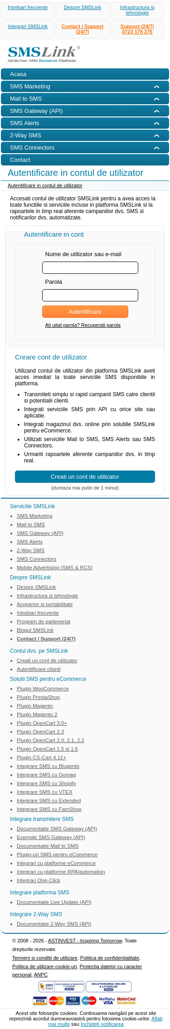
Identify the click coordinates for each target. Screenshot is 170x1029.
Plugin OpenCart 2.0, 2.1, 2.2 (50, 740)
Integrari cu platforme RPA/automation (61, 871)
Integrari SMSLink (28, 26)
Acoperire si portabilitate (45, 604)
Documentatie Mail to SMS (47, 846)
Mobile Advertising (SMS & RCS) (54, 567)
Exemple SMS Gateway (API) (51, 837)
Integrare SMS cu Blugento (48, 766)
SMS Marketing (35, 516)
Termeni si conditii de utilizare (45, 958)
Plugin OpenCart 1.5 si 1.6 (47, 749)
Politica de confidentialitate (109, 958)
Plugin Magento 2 (37, 714)
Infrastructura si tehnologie (137, 10)
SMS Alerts (30, 541)
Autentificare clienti (39, 669)
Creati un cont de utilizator (47, 660)
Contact (20, 159)
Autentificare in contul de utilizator (45, 185)
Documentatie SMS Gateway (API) (57, 828)
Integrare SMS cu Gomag (46, 774)
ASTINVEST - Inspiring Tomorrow (85, 940)
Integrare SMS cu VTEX (45, 792)
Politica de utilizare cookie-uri (44, 966)
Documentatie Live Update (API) (54, 902)
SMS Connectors (36, 559)
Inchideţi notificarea (102, 1024)
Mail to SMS (31, 524)
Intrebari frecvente (28, 7)
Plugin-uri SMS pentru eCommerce (57, 854)
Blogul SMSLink (35, 630)
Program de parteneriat (43, 621)
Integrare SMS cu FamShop (49, 809)
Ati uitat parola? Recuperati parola (83, 325)
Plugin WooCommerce (43, 688)
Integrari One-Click (38, 880)
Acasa (18, 74)
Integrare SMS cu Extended (49, 800)
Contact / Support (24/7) (82, 29)
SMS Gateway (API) (40, 533)
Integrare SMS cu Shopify (46, 783)
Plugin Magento (35, 706)
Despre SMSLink (83, 7)
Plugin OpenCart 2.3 (40, 731)
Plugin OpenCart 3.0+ (42, 723)
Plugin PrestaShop (38, 697)
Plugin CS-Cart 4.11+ (41, 757)
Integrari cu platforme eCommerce (56, 863)
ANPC (41, 974)
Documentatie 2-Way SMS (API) (54, 924)
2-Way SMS (30, 550)
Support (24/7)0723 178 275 (137, 29)
